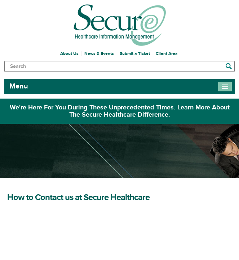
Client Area (167, 53)
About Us (69, 53)
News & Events (99, 53)
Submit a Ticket (135, 53)
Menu (18, 86)
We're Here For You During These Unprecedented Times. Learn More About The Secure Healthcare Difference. (120, 111)
